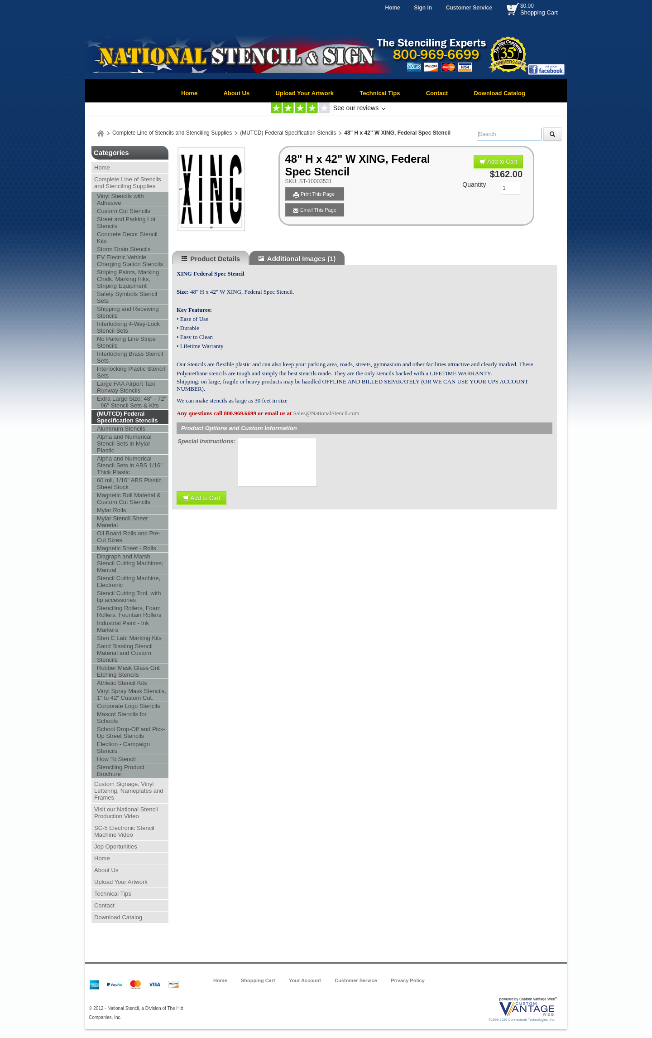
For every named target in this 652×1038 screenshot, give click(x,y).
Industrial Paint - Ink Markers (123, 626)
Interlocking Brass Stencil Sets (130, 357)
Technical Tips (380, 93)
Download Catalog (499, 93)
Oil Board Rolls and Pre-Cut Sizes (128, 536)
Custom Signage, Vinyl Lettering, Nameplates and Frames (128, 791)
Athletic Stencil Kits (122, 682)
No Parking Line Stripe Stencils (126, 342)
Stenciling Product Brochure (120, 770)
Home (392, 8)
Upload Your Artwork (305, 93)
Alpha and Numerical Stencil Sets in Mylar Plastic (124, 443)
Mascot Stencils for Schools (122, 717)
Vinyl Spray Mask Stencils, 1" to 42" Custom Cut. (131, 694)
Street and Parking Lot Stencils (126, 222)
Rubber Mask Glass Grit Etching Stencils (128, 671)
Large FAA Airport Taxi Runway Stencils (126, 387)
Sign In (423, 8)
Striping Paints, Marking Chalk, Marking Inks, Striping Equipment (128, 279)
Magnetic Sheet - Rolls (126, 548)
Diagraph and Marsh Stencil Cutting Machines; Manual (130, 563)
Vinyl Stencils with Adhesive (120, 199)
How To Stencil (116, 759)
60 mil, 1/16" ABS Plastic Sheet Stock (129, 483)
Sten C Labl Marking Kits (129, 638)
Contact (437, 93)
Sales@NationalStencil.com (326, 413)
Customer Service (469, 8)
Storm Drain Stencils (123, 249)
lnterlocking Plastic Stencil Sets (131, 372)
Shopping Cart (539, 12)
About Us (236, 93)
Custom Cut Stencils (123, 211)
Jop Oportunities (115, 846)
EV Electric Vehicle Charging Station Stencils (130, 260)
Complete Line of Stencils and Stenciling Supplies (172, 133)
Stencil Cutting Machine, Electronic (128, 581)
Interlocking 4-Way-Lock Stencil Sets (128, 327)
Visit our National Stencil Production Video (126, 813)
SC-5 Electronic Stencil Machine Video (124, 831)
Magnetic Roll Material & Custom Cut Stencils (129, 498)
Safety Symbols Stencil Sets (127, 297)
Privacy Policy (408, 980)
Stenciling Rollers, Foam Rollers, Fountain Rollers (129, 611)
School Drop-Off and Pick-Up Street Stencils (131, 732)
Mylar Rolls (111, 510)
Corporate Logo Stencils (128, 706)
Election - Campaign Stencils (123, 747)
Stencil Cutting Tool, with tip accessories (129, 596)
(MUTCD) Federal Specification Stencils (288, 133)
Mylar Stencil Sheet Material (122, 522)
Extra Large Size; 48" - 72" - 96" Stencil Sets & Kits (131, 402)
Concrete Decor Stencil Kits (127, 237)
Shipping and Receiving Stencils (128, 312)
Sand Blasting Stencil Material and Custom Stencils (125, 653)
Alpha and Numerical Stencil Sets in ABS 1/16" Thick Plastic (130, 465)
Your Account (305, 980)
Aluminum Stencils (121, 428)
